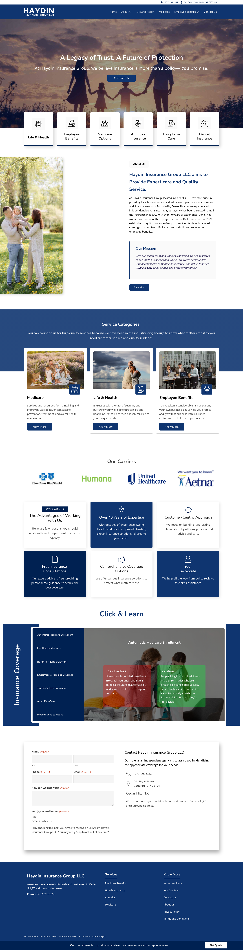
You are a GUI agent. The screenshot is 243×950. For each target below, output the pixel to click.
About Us (169, 904)
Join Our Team (172, 890)
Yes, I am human (43, 821)
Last (75, 765)
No (35, 817)
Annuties (110, 897)
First (34, 765)
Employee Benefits (186, 12)
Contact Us (210, 12)
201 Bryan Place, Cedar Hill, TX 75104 (197, 2)
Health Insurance (115, 890)
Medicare (164, 12)
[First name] (52, 759)
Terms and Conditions (177, 919)
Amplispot (100, 936)
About (126, 12)
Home (113, 12)
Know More (141, 288)
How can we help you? (50, 788)
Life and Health (145, 12)
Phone (41, 772)
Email (82, 772)
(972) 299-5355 (164, 2)
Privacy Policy (171, 911)
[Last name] (93, 759)
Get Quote (216, 945)
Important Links (173, 883)
